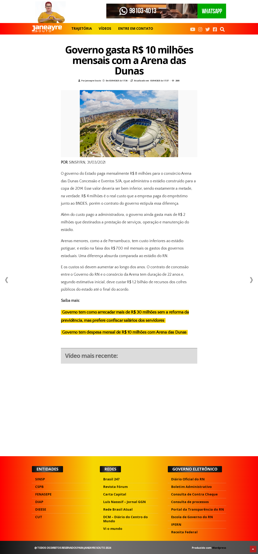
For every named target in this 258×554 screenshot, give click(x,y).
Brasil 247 (111, 479)
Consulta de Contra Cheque (194, 494)
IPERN (176, 524)
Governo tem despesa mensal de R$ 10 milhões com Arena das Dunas (124, 332)
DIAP (39, 502)
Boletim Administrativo (191, 486)
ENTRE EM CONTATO (135, 28)
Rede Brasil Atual (118, 509)
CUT (38, 517)
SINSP (40, 479)
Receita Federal (184, 532)
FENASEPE (43, 494)
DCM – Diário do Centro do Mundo (125, 519)
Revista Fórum (115, 486)
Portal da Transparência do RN (197, 509)
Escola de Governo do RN (192, 517)
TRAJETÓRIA (81, 28)
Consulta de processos (190, 502)
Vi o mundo (112, 528)
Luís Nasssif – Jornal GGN (124, 502)
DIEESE (40, 509)
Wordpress (219, 548)
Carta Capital (114, 494)
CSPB (39, 486)
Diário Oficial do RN (188, 479)
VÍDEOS (105, 28)
